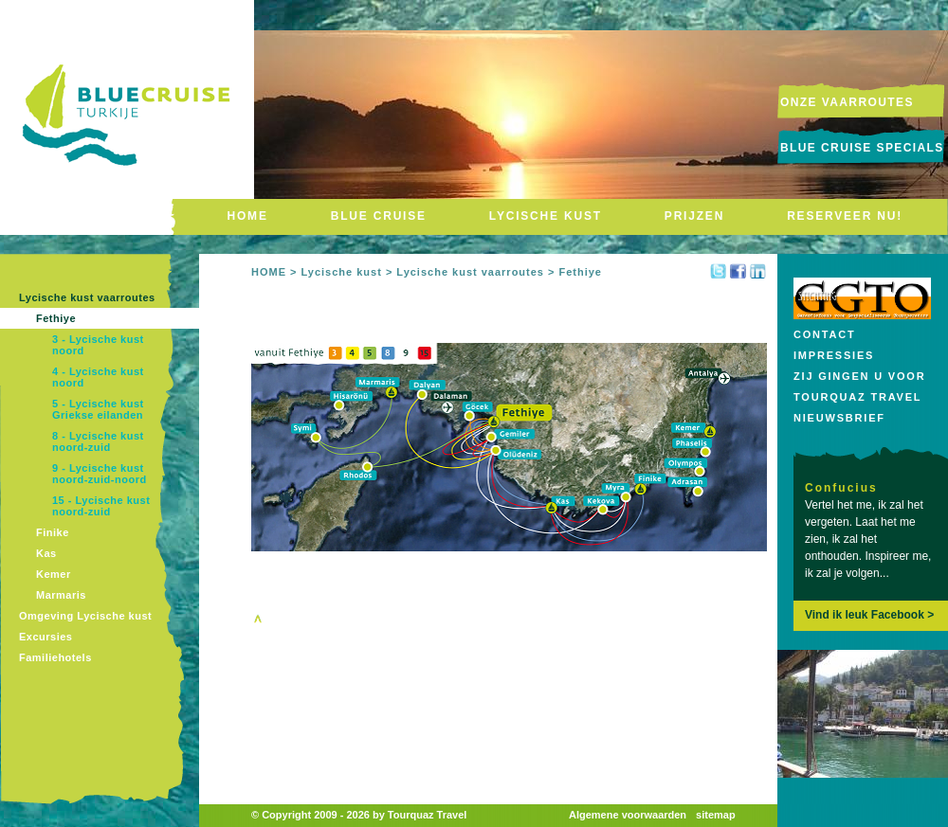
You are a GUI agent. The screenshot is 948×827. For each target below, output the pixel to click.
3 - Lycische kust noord (98, 344)
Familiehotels (55, 657)
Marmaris (61, 595)
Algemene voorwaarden (627, 814)
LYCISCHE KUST (545, 216)
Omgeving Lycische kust (85, 615)
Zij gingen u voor (859, 376)
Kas (46, 553)
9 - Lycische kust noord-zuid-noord (99, 473)
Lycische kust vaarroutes (87, 297)
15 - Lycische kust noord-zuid (101, 505)
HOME (248, 216)
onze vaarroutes (847, 102)
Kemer (53, 574)
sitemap (716, 814)
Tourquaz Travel (857, 397)
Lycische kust (341, 272)
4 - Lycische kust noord (98, 377)
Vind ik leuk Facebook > (869, 614)
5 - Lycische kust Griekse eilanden (98, 409)
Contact (824, 334)
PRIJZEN (694, 216)
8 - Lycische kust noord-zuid (98, 441)
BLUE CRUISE (379, 216)
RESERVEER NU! (844, 216)
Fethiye (56, 318)
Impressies (833, 355)
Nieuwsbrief (839, 417)
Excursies (45, 636)
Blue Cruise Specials (862, 147)
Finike (52, 532)
